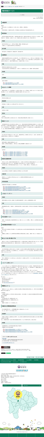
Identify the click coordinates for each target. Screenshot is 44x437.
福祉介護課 (16, 6)
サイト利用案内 (29, 359)
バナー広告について (23, 361)
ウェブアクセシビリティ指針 (6, 361)
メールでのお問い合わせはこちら (8, 342)
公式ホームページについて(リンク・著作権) (8, 359)
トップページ (6, 6)
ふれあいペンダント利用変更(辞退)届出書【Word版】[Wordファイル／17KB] (19, 213)
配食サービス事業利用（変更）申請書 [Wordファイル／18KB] (16, 153)
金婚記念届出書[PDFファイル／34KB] (12, 82)
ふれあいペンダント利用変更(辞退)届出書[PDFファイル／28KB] (16, 212)
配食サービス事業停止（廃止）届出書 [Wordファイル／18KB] (16, 155)
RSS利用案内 (36, 359)
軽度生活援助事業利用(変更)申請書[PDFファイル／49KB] (15, 186)
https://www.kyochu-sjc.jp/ (8, 282)
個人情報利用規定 (21, 359)
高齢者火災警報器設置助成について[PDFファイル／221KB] (15, 329)
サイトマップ (15, 361)
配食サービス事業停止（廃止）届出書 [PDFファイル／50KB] (16, 154)
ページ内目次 (22, 14)
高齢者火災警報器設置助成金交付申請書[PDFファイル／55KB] (16, 330)
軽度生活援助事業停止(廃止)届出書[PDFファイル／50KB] (15, 189)
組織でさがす (10, 6)
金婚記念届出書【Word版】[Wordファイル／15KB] (14, 84)
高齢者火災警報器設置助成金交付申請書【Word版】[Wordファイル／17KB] (18, 331)
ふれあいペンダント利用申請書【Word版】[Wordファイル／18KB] (17, 211)
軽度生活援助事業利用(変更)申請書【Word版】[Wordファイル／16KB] (17, 187)
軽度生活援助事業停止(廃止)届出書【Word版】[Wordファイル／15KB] (17, 190)
